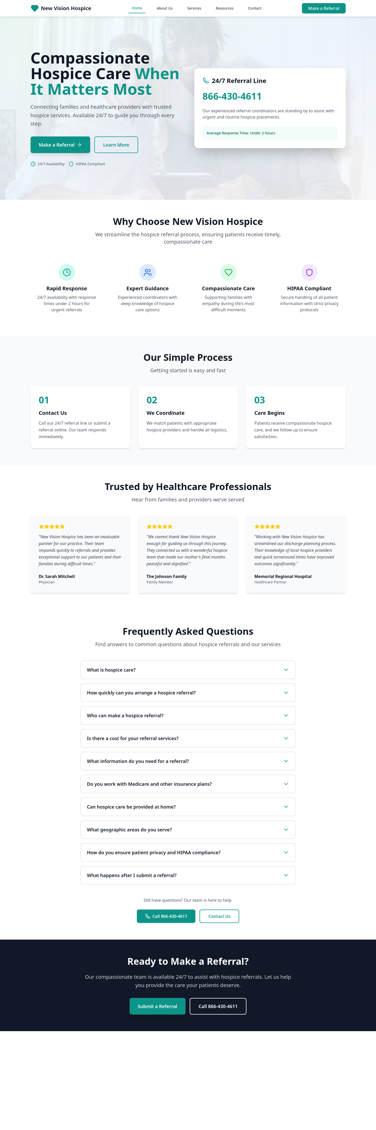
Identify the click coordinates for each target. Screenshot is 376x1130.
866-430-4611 (232, 96)
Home (137, 7)
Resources (224, 8)
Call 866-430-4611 (166, 916)
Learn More (116, 145)
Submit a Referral (157, 1006)
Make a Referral (323, 8)
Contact (254, 8)
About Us (165, 8)
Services (194, 8)
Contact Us (219, 916)
